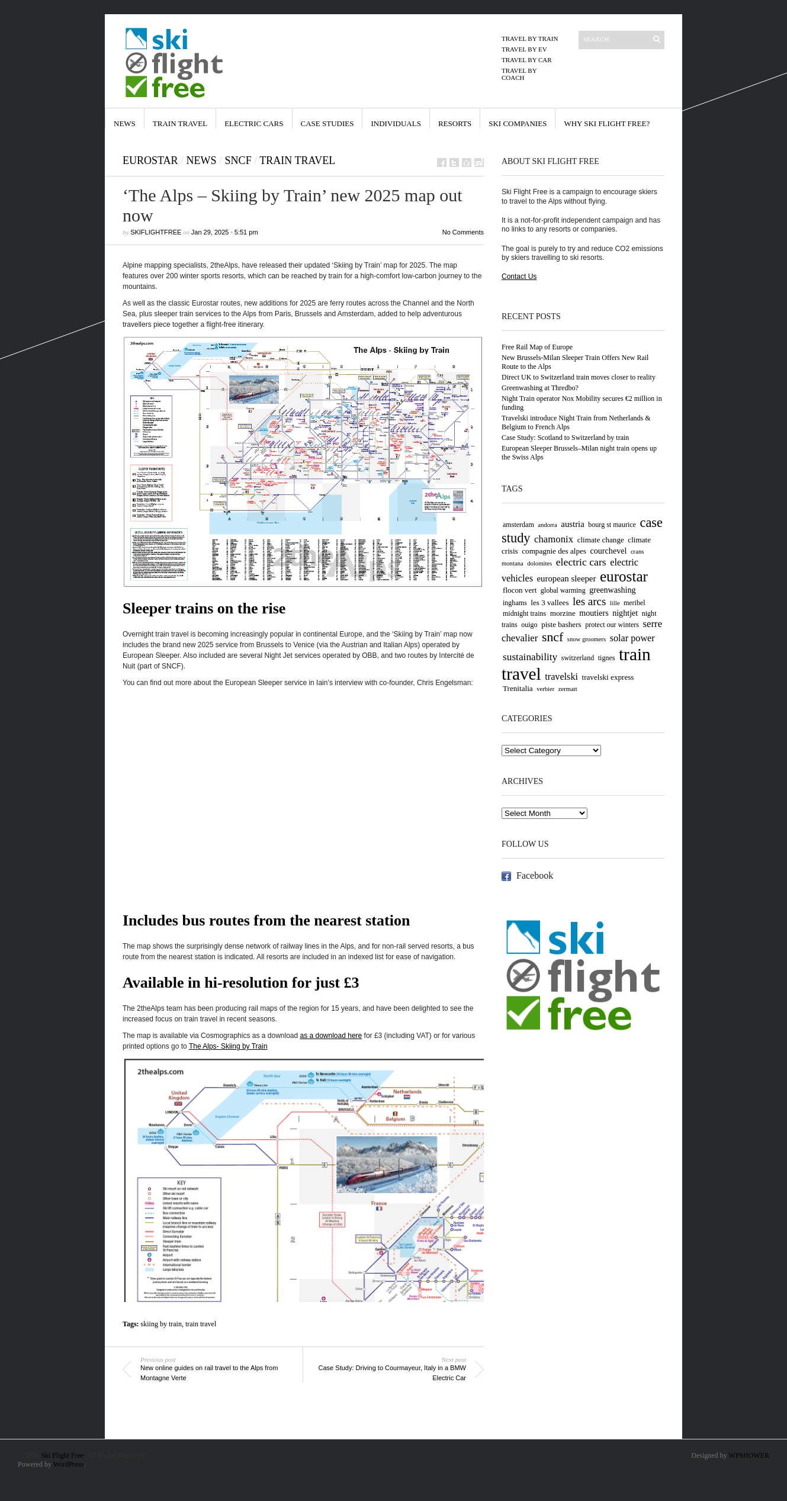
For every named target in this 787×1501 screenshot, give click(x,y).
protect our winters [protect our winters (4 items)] (612, 625)
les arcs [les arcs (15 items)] (589, 601)
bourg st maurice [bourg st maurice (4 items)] (612, 524)
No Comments (463, 232)
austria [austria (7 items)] (572, 524)
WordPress (68, 1464)
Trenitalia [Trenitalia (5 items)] (518, 688)
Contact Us (519, 276)
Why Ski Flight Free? (607, 123)
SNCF (238, 160)
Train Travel (180, 123)
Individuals (396, 123)
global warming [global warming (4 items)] (563, 590)
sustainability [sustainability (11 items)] (530, 657)
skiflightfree (155, 232)
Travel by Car (527, 59)
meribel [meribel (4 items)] (634, 603)
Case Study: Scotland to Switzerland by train (565, 437)
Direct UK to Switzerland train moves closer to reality (579, 377)
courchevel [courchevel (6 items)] (608, 550)
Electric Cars (253, 123)
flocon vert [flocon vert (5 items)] (520, 590)
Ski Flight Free (62, 1455)
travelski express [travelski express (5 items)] (608, 677)
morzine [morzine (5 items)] (563, 613)
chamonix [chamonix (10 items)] (553, 539)
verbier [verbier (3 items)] (545, 689)
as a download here (331, 1035)
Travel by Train (530, 38)
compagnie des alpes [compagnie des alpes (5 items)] (554, 551)
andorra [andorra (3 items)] (547, 525)
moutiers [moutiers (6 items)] (593, 613)
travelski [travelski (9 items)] (561, 676)
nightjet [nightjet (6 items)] (625, 613)
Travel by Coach (519, 74)
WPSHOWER (748, 1455)
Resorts (454, 123)
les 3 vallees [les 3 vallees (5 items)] (549, 602)
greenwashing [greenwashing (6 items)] (612, 589)
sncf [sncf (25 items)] (552, 637)
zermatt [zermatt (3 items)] (567, 689)
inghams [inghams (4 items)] (515, 603)
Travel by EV (524, 49)
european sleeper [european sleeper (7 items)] (566, 578)
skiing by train (161, 1324)
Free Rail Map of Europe (537, 347)
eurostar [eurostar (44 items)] (624, 576)
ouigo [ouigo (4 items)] (529, 625)
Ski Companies (518, 123)
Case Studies (327, 123)
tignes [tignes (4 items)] (606, 658)
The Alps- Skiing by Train (228, 1046)
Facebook (534, 875)
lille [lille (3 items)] (615, 603)
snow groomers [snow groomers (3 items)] (586, 639)
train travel (200, 1324)
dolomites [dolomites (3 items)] (539, 563)
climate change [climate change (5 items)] (600, 539)
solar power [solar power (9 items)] (632, 638)
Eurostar (150, 160)
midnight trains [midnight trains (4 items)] (524, 613)
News (125, 123)
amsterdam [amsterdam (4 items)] (518, 524)
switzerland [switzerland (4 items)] (577, 658)
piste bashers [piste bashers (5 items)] (561, 624)
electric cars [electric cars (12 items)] (581, 562)
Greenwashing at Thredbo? (540, 388)
